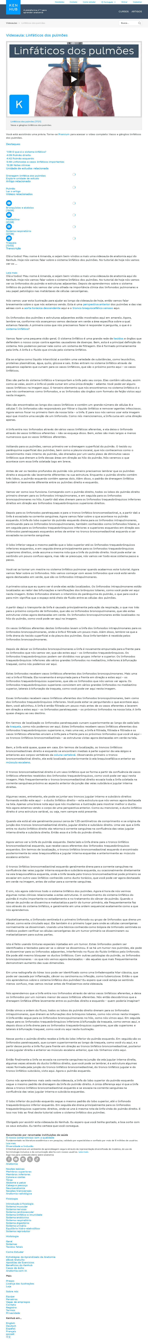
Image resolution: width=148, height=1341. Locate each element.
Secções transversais (18, 1191)
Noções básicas (15, 1169)
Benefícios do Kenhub (19, 1265)
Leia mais (11, 273)
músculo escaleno (18, 762)
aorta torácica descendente (42, 308)
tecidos (118, 338)
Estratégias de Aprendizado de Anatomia (30, 1257)
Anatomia (12, 1164)
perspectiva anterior (96, 304)
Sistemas (11, 1244)
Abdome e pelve (16, 1183)
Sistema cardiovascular (20, 1212)
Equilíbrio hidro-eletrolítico (23, 1228)
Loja (8, 1286)
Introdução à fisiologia (19, 1204)
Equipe (10, 1296)
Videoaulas (11, 23)
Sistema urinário (16, 1226)
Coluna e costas (15, 1177)
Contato (11, 1305)
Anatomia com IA (16, 1271)
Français (11, 1331)
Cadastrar (137, 2)
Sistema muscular (17, 1206)
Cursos (124, 11)
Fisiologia (11, 1199)
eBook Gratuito (15, 1260)
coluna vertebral (64, 755)
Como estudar (89, 2)
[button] (74, 687)
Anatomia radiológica (19, 1194)
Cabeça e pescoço (17, 1185)
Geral (9, 1241)
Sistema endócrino (17, 1217)
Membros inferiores (18, 1174)
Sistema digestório (17, 1223)
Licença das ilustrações (20, 1284)
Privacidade (13, 1313)
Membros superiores (19, 1172)
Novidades (59, 2)
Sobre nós (12, 1291)
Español (10, 1329)
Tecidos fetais (14, 1247)
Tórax (9, 1180)
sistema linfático (17, 329)
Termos (10, 1310)
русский (10, 1334)
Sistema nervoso (16, 1209)
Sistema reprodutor (18, 1231)
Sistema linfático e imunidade (24, 1215)
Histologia (12, 1236)
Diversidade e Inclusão (19, 1146)
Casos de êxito (15, 1268)
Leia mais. (11, 1144)
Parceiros (11, 1299)
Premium (64, 134)
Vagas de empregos (18, 1302)
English (10, 1323)
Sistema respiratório (18, 1220)
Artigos (137, 11)
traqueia (15, 726)
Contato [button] (73, 2)
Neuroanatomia (15, 1188)
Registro (11, 1307)
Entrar (124, 2)
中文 (8, 1337)
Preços (10, 1281)
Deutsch (11, 1326)
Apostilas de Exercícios (20, 1262)
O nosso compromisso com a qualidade (30, 1138)
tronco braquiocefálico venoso (93, 308)
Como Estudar (15, 1252)
